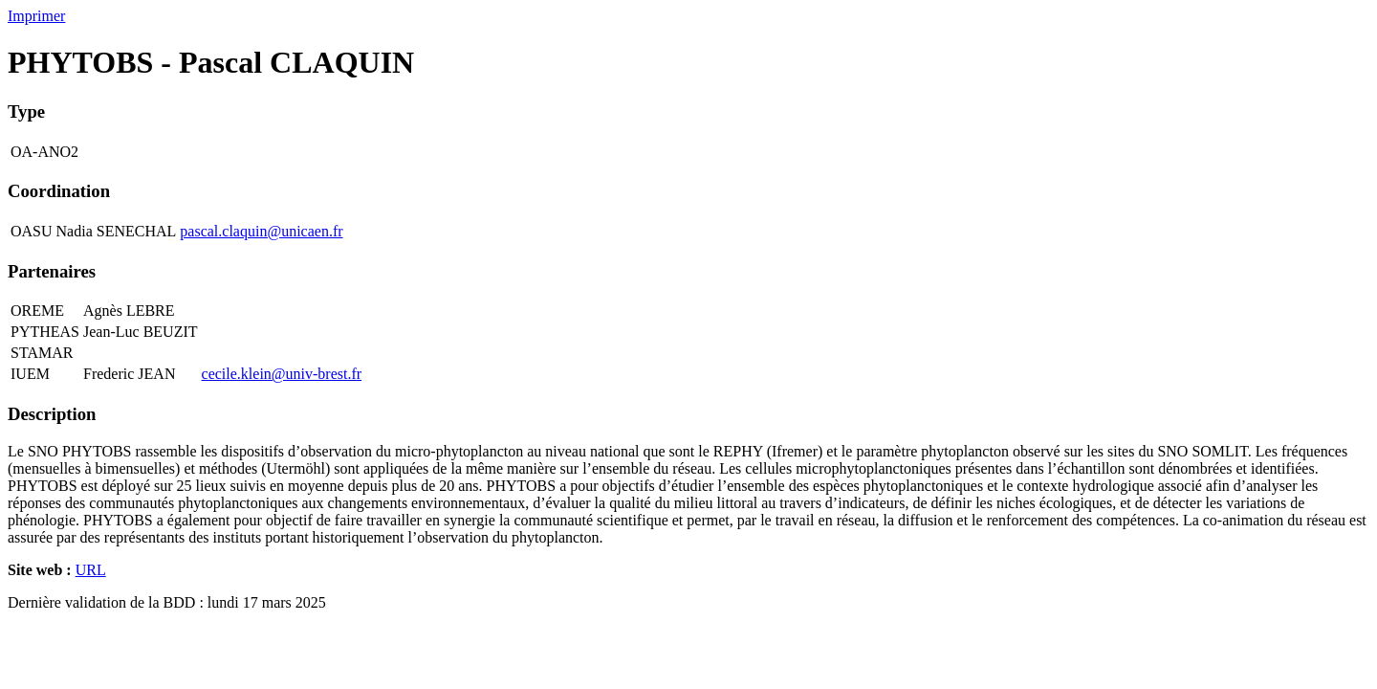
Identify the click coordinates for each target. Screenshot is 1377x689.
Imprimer (36, 16)
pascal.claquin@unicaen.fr (261, 231)
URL (91, 570)
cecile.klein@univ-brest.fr (282, 374)
